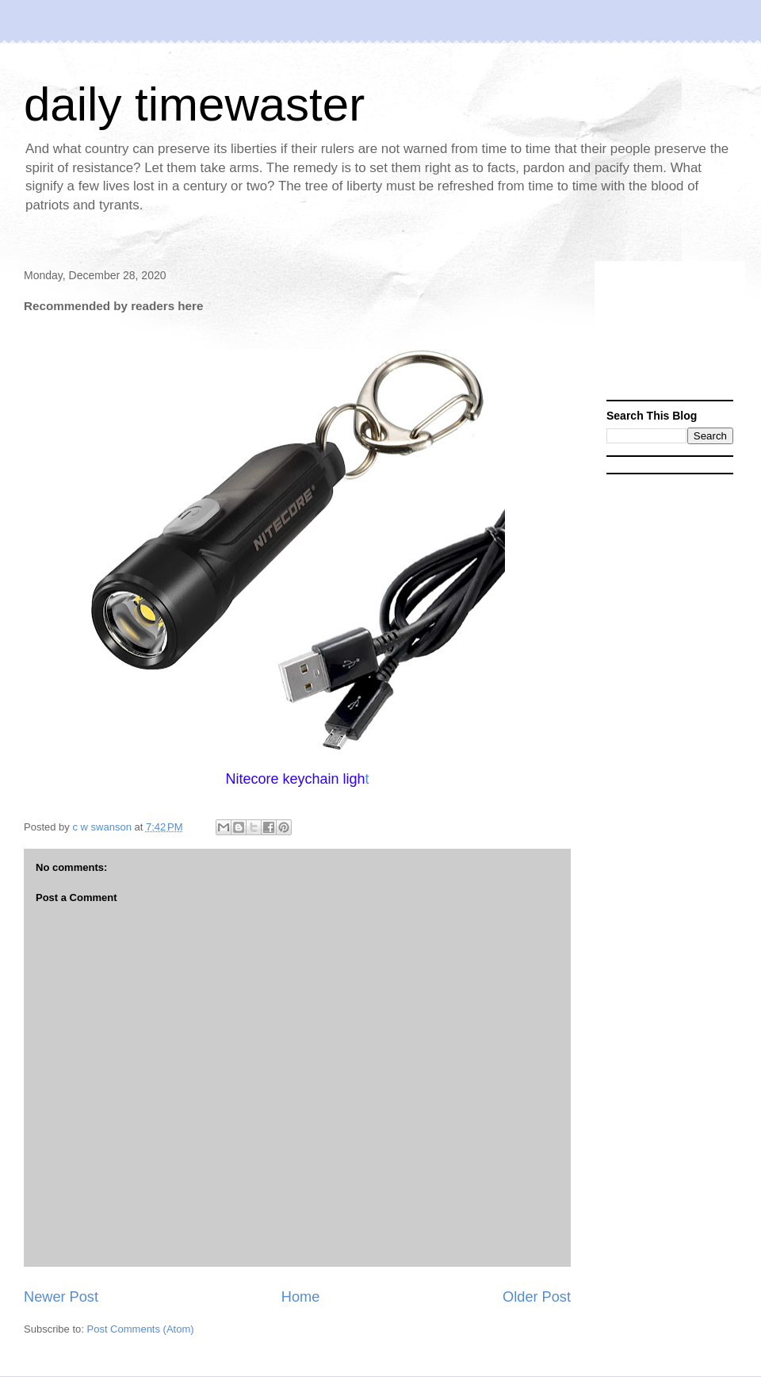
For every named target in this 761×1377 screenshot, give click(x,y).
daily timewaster (194, 104)
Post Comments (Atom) (140, 1329)
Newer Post (61, 1297)
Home (300, 1297)
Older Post (537, 1297)
